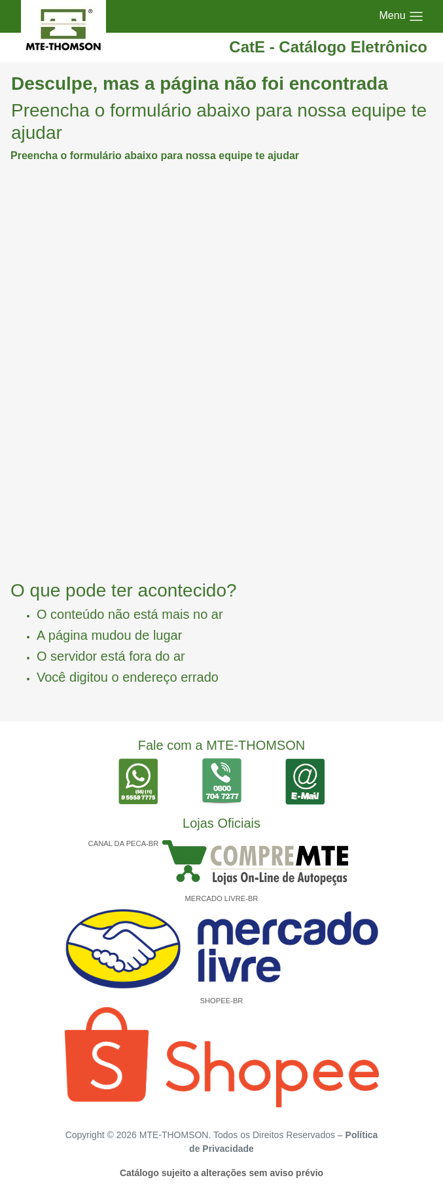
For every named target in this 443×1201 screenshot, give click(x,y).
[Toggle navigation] (402, 16)
